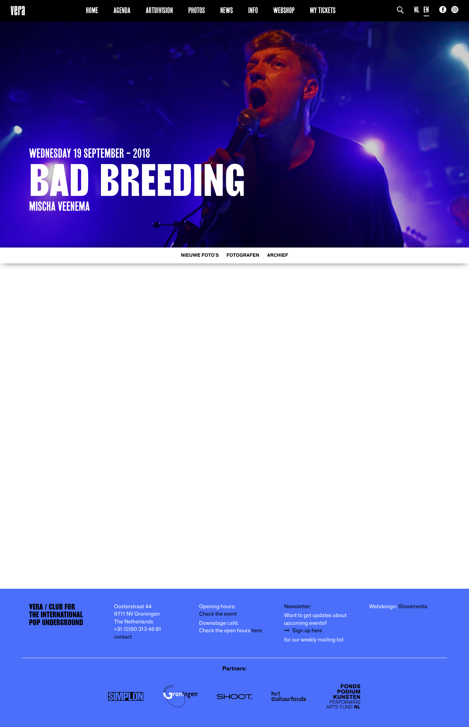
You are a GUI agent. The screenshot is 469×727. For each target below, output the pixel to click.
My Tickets (322, 10)
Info (253, 10)
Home (92, 10)
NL (416, 9)
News (226, 10)
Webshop (284, 10)
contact (123, 637)
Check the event (218, 614)
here (257, 630)
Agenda (121, 10)
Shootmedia (413, 606)
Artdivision (159, 10)
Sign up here (307, 630)
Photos (196, 10)
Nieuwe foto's (200, 255)
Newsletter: (297, 606)
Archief (277, 255)
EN (426, 9)
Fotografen (242, 255)
